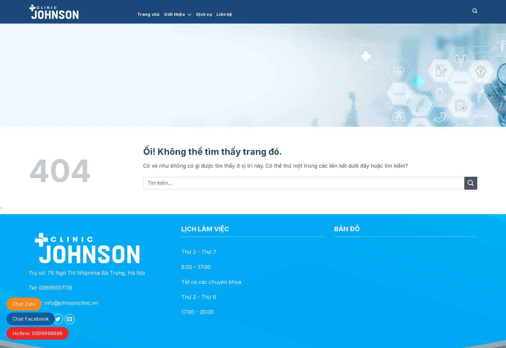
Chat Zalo (24, 304)
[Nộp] (470, 183)
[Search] (474, 11)
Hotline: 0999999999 (38, 333)
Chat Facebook (31, 319)
